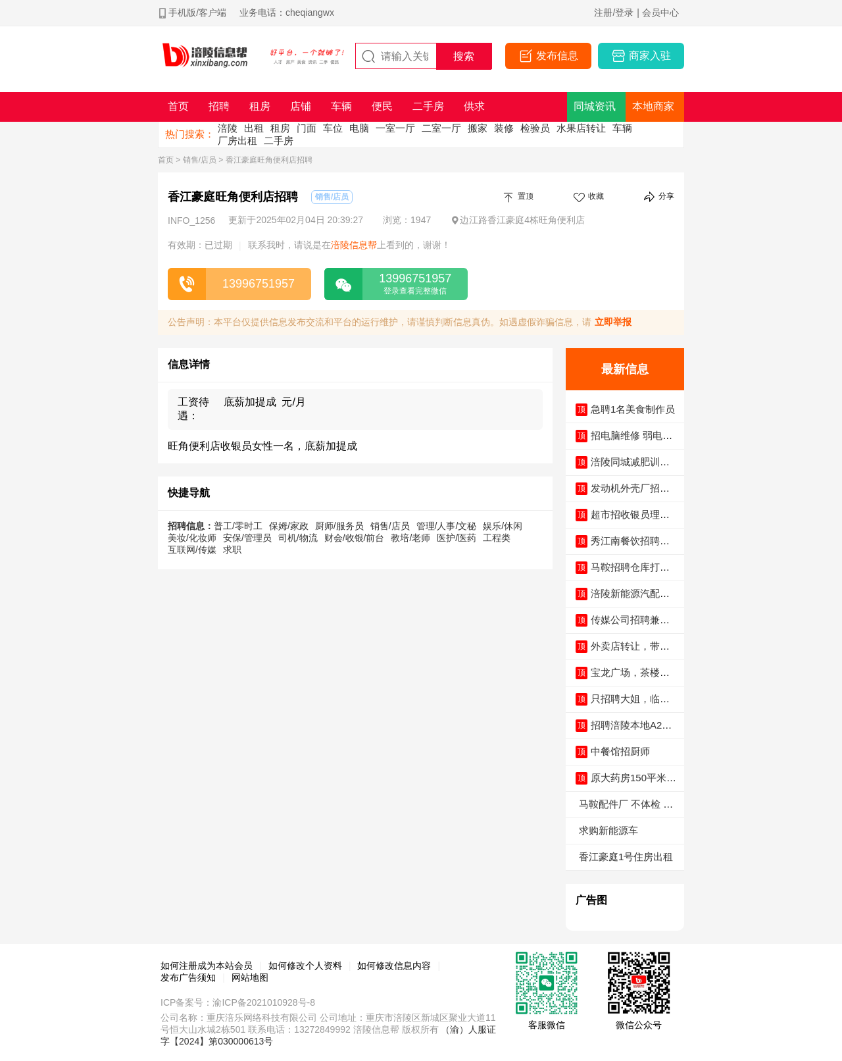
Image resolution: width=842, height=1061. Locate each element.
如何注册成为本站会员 (207, 965)
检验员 (535, 128)
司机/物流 (298, 537)
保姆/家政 (289, 526)
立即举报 (613, 322)
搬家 (477, 128)
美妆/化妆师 (192, 537)
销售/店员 (199, 160)
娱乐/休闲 (502, 526)
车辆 (622, 128)
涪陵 (227, 128)
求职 (232, 549)
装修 (504, 128)
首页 (166, 160)
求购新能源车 (608, 830)
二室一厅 (441, 128)
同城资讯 (595, 106)
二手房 (278, 140)
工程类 (496, 537)
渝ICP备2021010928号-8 (263, 1002)
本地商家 (653, 106)
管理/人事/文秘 (446, 526)
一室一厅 (395, 128)
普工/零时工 (238, 526)
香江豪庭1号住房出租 (626, 856)
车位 (333, 128)
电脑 (359, 128)
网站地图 (250, 977)
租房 (280, 128)
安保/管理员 (247, 537)
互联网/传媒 (192, 549)
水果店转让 (581, 128)
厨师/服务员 (339, 526)
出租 (254, 128)
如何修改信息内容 (394, 965)
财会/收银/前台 (354, 537)
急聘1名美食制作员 (633, 409)
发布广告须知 (188, 977)
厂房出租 (237, 140)
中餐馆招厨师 (620, 751)
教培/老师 (410, 537)
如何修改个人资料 (305, 965)
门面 (306, 128)
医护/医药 (456, 537)
